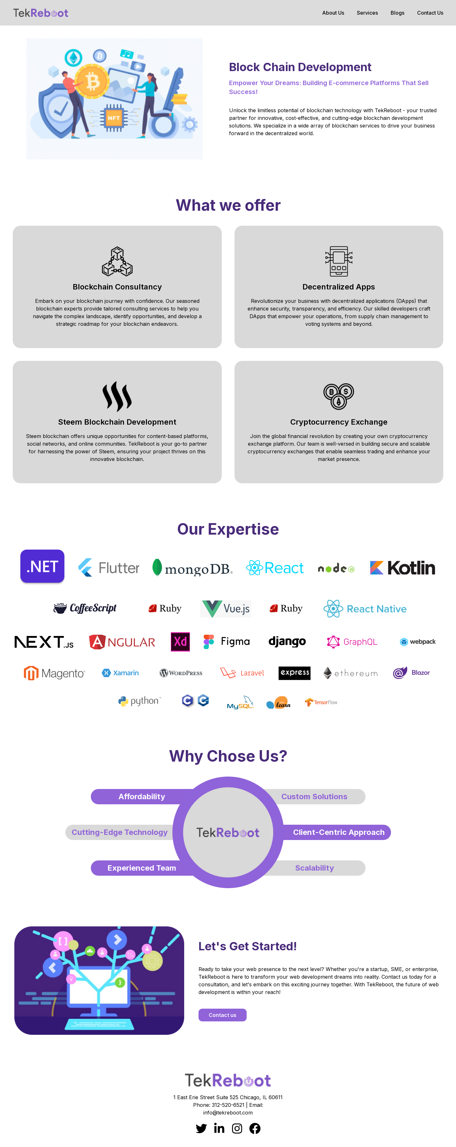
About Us (333, 13)
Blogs (397, 13)
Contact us (222, 1015)
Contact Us (430, 13)
